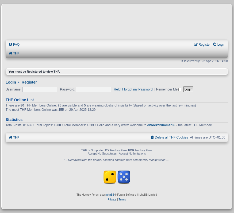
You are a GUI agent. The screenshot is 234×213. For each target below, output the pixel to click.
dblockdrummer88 (161, 125)
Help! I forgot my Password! (134, 89)
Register (29, 82)
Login (11, 82)
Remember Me (169, 89)
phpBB (110, 194)
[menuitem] (14, 44)
